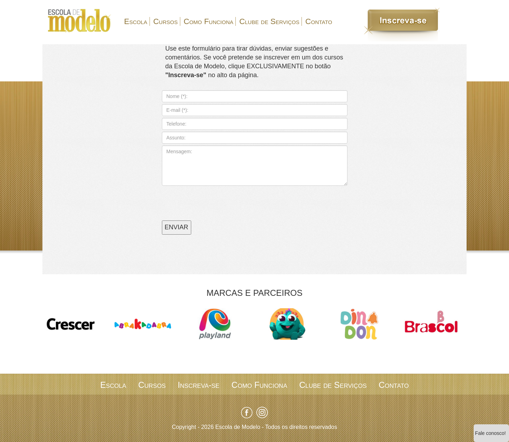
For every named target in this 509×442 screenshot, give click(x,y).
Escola (135, 21)
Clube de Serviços (269, 21)
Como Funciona (208, 21)
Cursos (165, 21)
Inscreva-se (199, 385)
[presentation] (215, 199)
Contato (318, 21)
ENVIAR (176, 227)
